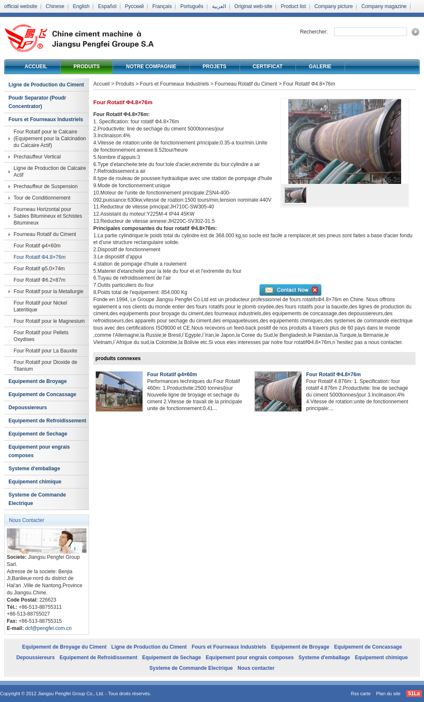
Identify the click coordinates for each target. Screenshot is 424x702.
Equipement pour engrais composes (39, 451)
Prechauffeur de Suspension (46, 186)
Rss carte (361, 693)
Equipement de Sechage (37, 434)
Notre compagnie (151, 66)
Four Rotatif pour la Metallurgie (49, 291)
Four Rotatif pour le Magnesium (49, 321)
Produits (86, 66)
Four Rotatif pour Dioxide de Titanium (45, 365)
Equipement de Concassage (42, 394)
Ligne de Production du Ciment (46, 85)
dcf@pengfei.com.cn (48, 628)
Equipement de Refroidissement (47, 421)
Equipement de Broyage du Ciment (64, 647)
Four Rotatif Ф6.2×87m (39, 280)
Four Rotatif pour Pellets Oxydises (41, 336)
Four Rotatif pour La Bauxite (45, 351)
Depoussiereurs (27, 408)
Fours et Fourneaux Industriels (45, 119)
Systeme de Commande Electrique (37, 499)
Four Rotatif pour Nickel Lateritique (40, 306)
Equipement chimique (34, 482)
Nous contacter (255, 668)
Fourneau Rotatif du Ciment (45, 234)
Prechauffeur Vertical (37, 157)
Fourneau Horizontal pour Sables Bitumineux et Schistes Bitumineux (48, 216)
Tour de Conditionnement (42, 198)
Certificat (267, 66)
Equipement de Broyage (37, 381)
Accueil (36, 66)
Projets (214, 66)
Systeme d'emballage (34, 469)
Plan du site (388, 693)
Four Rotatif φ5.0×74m (39, 269)
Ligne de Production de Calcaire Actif (50, 171)
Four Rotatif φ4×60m (37, 246)
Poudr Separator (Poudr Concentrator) (37, 102)
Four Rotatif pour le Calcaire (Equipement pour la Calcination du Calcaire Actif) (50, 138)
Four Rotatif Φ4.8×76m (40, 257)
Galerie (320, 66)
